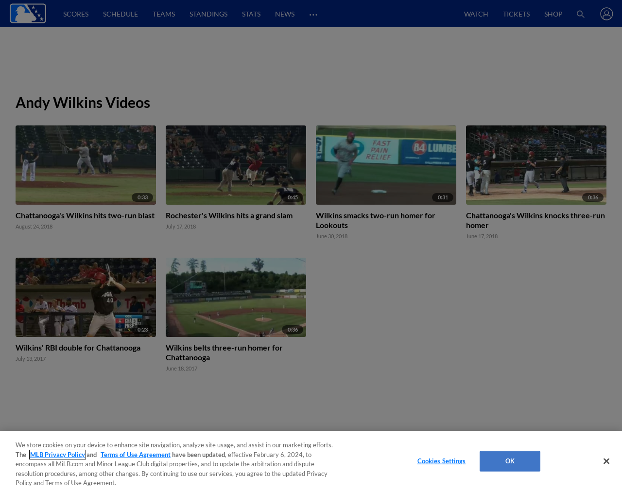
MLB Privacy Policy (57, 454)
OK (510, 461)
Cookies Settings (441, 461)
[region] (311, 462)
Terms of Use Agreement (136, 454)
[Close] (606, 461)
